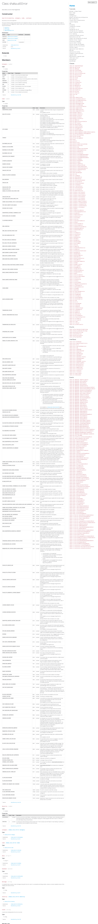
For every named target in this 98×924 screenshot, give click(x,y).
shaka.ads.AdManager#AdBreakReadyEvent (79, 426)
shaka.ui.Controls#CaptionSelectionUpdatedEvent (81, 530)
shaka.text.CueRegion (74, 175)
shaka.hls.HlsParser (74, 93)
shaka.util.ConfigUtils (75, 296)
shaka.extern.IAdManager (75, 349)
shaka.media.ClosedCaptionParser (77, 99)
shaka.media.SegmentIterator (76, 109)
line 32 (18, 48)
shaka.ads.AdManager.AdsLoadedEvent (78, 415)
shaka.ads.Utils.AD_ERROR (75, 435)
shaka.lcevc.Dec (73, 94)
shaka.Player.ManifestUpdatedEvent (78, 476)
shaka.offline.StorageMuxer (76, 138)
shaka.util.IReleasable (75, 374)
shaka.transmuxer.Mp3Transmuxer (77, 199)
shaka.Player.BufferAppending (76, 447)
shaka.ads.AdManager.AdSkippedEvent (78, 412)
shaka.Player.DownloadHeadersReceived (78, 458)
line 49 (18, 828)
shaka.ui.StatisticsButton (76, 274)
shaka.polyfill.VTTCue (74, 171)
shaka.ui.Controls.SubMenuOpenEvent (78, 525)
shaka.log (71, 96)
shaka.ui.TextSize (73, 280)
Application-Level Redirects (76, 49)
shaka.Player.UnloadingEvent (76, 512)
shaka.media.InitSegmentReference (77, 100)
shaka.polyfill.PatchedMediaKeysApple (78, 154)
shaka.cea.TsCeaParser (74, 87)
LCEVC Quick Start (73, 58)
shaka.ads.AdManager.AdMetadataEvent (78, 400)
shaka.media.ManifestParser (76, 102)
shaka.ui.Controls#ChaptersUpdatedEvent (79, 533)
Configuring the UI (74, 29)
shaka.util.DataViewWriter (76, 299)
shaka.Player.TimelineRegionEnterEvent (79, 507)
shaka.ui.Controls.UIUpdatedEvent (77, 528)
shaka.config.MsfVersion (75, 334)
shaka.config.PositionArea (76, 335)
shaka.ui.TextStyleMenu (75, 282)
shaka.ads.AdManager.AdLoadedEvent (78, 399)
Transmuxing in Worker (74, 26)
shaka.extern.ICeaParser (75, 352)
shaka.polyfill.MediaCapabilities (77, 150)
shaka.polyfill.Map (74, 147)
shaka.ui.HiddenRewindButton (76, 228)
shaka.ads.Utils (73, 79)
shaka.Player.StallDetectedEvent (77, 495)
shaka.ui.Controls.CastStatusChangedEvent (79, 516)
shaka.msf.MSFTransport (75, 123)
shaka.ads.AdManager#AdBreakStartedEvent (79, 427)
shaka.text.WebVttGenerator (76, 190)
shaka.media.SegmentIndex (75, 108)
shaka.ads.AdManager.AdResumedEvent (78, 411)
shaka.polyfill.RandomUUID (76, 160)
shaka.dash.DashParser (74, 90)
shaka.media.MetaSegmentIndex (76, 103)
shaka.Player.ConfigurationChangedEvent (79, 453)
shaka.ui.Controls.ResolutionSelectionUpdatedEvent (82, 522)
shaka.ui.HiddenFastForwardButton (77, 226)
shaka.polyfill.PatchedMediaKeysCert (78, 156)
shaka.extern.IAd (73, 347)
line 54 (18, 841)
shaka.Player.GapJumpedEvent (76, 467)
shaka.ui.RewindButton (74, 259)
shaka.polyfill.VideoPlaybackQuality (78, 168)
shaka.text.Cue (73, 174)
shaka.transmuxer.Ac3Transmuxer (77, 193)
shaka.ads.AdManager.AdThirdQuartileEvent (79, 420)
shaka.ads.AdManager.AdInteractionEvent (79, 396)
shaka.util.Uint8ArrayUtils (76, 324)
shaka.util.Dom (73, 300)
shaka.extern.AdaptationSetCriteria (78, 343)
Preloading (72, 24)
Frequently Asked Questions (76, 53)
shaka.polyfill (73, 141)
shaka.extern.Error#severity (16, 893)
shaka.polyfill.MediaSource (76, 151)
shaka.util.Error (73, 302)
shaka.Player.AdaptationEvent (76, 441)
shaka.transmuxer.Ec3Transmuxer (77, 196)
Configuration (72, 15)
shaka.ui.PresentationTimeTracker (77, 250)
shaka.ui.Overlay (73, 244)
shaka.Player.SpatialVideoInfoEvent (78, 494)
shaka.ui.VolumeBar (74, 288)
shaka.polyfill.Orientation (76, 153)
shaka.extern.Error (15, 44)
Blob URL (71, 50)
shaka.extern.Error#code (16, 839)
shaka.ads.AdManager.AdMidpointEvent (78, 402)
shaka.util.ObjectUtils (75, 314)
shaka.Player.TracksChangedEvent (77, 510)
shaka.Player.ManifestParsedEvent (77, 474)
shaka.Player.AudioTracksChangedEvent (78, 444)
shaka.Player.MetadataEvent (76, 482)
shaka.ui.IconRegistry (74, 232)
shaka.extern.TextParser (75, 370)
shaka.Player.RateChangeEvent (76, 489)
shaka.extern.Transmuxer (75, 371)
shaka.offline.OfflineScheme (76, 135)
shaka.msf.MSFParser (74, 120)
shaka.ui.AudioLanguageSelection (77, 211)
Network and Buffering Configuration (78, 17)
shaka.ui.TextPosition (74, 277)
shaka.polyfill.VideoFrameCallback (78, 166)
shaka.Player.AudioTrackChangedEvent (78, 443)
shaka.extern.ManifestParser (76, 364)
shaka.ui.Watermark (74, 290)
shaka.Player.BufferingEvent (76, 449)
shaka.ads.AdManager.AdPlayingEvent (78, 406)
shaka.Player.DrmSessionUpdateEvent (78, 459)
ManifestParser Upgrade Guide (76, 56)
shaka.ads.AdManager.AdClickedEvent (78, 381)
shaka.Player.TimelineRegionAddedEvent (79, 506)
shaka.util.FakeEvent (74, 306)
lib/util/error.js (14, 48)
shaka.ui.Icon (72, 231)
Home (72, 5)
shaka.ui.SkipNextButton (75, 268)
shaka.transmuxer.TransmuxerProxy (77, 204)
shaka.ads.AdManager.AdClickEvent (77, 382)
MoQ (70, 23)
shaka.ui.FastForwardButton (76, 223)
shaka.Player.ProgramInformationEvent (78, 488)
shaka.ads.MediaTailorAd (75, 74)
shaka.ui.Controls (73, 219)
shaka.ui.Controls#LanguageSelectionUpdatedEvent (81, 536)
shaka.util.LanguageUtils (75, 309)
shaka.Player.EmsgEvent (75, 461)
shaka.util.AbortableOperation (77, 291)
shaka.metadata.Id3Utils (75, 112)
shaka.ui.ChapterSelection (76, 214)
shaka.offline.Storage (74, 136)
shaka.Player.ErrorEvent (75, 462)
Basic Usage (72, 12)
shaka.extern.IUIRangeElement (76, 358)
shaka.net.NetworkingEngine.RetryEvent (79, 438)
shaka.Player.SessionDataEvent (77, 492)
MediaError (6, 27)
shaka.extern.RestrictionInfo (53, 405)
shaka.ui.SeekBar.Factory (75, 264)
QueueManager (72, 61)
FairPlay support (73, 47)
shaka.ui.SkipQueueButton (75, 271)
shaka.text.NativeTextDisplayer (77, 180)
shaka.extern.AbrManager (75, 341)
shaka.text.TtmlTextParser (76, 186)
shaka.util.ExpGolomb (74, 305)
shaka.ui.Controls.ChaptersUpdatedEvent (79, 518)
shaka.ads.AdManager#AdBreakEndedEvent (79, 424)
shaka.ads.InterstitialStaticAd (77, 73)
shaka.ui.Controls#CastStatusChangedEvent (79, 531)
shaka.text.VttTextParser (75, 189)
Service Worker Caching (75, 43)
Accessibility (72, 59)
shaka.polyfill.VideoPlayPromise (77, 169)
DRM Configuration (73, 18)
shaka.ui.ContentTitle (74, 216)
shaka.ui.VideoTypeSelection (76, 287)
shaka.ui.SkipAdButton (74, 267)
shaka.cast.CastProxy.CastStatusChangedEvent (80, 437)
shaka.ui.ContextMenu (74, 217)
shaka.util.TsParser (74, 323)
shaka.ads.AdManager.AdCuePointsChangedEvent (80, 390)
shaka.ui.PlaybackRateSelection (77, 247)
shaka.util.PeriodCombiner (76, 315)
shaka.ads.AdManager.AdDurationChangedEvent (80, 391)
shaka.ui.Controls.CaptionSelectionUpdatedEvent (81, 515)
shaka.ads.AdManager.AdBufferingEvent (78, 379)
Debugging (71, 14)
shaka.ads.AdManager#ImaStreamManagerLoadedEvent (81, 433)
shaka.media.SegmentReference (76, 111)
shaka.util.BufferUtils (75, 293)
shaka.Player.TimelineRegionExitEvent (78, 509)
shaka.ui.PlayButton (74, 249)
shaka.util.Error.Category (12, 38)
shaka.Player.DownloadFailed (76, 456)
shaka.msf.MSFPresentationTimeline (78, 121)
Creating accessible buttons (76, 35)
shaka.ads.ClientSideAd (75, 70)
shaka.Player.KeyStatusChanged (77, 468)
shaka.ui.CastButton (74, 213)
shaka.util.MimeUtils (74, 311)
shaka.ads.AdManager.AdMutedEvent (77, 403)
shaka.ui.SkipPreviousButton (76, 270)
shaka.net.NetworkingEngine (76, 130)
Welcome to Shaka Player (75, 11)
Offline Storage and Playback (76, 44)
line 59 (18, 854)
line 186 (19, 94)
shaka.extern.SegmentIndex (76, 367)
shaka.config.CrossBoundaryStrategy (78, 330)
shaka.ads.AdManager (74, 68)
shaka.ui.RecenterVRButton (76, 255)
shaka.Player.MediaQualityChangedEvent (79, 477)
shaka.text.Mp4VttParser (75, 178)
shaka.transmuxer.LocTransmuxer (77, 198)
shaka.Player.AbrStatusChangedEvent (78, 440)
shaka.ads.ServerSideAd (75, 76)
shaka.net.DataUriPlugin (75, 124)
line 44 (18, 894)
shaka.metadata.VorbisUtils (76, 118)
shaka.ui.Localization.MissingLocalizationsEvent (81, 546)
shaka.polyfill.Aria (74, 142)
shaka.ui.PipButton (74, 246)
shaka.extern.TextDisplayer (76, 368)
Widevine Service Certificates (77, 46)
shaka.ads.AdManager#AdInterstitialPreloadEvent (81, 430)
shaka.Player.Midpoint (74, 483)
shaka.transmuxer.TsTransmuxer (77, 207)
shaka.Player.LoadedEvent (75, 471)
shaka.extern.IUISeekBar (75, 359)
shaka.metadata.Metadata (75, 117)
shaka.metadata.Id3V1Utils (76, 114)
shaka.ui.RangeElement (74, 253)
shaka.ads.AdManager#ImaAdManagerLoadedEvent (80, 432)
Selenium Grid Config (74, 52)
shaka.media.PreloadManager (76, 105)
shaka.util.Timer (73, 321)
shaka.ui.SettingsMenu (74, 265)
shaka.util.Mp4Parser (74, 312)
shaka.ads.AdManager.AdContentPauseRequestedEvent (82, 387)
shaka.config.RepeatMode (75, 337)
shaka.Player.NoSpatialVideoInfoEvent (78, 485)
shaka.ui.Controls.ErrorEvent (76, 519)
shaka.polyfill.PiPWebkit (75, 159)
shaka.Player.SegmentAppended (76, 491)
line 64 (18, 867)
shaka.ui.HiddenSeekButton (76, 229)
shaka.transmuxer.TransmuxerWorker (78, 205)
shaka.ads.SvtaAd (73, 78)
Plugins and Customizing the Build (78, 38)
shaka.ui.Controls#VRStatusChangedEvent (79, 543)
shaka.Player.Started (74, 497)
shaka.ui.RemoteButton (74, 256)
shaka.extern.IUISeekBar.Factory (77, 361)
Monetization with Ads (74, 37)
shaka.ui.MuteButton (74, 240)
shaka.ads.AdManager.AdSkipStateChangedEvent (80, 414)
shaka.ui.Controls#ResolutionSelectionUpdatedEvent (82, 537)
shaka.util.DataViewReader (76, 297)
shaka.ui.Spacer (73, 273)
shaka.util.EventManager (75, 303)
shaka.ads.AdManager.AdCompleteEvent (78, 385)
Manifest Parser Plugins (75, 40)
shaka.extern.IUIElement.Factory (77, 356)
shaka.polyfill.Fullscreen (76, 145)
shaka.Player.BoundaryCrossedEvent (78, 446)
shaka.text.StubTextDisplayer (76, 183)
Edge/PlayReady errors (9, 30)
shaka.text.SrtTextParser (75, 181)
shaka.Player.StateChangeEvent (77, 500)
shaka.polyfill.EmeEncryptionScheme (78, 144)
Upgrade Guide (72, 55)
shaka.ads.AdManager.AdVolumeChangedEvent (79, 421)
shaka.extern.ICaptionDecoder (76, 350)
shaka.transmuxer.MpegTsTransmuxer (78, 201)
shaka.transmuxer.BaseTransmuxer (77, 195)
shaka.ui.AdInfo (73, 208)
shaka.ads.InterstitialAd (75, 71)
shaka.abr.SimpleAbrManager (76, 65)
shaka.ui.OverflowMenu (74, 243)
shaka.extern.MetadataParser (76, 365)
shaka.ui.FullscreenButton (76, 225)
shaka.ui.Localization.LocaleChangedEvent (79, 545)
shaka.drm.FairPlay (74, 91)
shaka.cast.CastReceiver (75, 82)
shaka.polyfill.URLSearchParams (77, 165)
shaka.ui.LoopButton (74, 235)
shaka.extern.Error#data (16, 852)
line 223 (19, 791)
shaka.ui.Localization (74, 234)
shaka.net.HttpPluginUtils (76, 127)
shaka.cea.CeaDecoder (74, 84)
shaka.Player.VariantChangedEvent (77, 513)
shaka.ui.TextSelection (75, 279)
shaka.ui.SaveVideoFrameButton (77, 261)
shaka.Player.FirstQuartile (76, 465)
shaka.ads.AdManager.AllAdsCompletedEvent (79, 423)
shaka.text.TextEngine (74, 184)
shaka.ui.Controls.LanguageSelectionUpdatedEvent (81, 521)
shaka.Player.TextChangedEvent (77, 503)
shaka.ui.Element (73, 222)
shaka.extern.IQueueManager (76, 353)
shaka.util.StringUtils (75, 320)
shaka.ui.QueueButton (74, 252)
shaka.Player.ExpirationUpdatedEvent (78, 464)
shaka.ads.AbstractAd (74, 67)
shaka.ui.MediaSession (74, 237)
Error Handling (73, 34)
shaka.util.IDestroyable (75, 373)
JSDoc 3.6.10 (13, 922)
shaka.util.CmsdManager (75, 294)
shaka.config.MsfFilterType (76, 332)
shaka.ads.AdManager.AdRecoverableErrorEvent (80, 409)
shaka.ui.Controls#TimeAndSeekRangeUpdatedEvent (81, 540)
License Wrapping (73, 21)
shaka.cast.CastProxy (74, 81)
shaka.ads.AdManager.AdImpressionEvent (79, 394)
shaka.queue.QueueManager (75, 172)
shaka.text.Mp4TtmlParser (75, 177)
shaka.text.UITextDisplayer (76, 187)
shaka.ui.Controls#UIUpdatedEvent (77, 542)
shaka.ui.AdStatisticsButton (76, 210)
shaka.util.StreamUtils (75, 318)
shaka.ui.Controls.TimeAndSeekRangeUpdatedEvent (81, 527)
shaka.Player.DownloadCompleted (77, 455)
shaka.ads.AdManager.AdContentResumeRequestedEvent (82, 388)
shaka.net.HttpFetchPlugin (76, 126)
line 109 (19, 908)
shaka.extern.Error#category (17, 826)
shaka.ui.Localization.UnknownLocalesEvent (80, 548)
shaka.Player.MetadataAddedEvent (77, 480)
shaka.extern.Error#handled (17, 865)
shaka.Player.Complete (74, 452)
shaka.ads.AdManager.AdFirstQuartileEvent (79, 393)
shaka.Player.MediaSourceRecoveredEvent (79, 479)
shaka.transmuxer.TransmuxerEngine (78, 202)
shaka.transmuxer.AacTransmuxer (77, 192)
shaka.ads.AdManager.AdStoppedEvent (78, 418)
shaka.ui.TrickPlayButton (75, 285)
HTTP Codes (6, 29)
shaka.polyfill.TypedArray (76, 163)
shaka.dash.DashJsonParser (76, 88)
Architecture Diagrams (74, 41)
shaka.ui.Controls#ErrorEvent (76, 534)
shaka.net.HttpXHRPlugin (75, 129)
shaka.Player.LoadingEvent (76, 473)
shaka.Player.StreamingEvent (76, 501)
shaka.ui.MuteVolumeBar (75, 241)
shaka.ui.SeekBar (73, 262)
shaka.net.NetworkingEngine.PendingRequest (80, 133)
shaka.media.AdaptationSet (76, 97)
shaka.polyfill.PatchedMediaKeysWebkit (79, 157)
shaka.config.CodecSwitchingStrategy (78, 329)
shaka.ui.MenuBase (73, 238)
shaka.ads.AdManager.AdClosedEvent (78, 384)
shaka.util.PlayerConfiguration (77, 317)
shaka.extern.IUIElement (75, 355)
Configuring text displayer (76, 31)
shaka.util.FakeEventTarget (76, 308)
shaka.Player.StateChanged (76, 498)
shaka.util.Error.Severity (12, 36)
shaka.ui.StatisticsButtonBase (77, 276)
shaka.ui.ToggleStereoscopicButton (78, 284)
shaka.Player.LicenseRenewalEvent (77, 470)
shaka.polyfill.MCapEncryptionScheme (78, 148)
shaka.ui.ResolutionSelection (76, 258)
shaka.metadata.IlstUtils (75, 115)
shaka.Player (72, 139)
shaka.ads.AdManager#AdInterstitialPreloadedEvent (82, 429)
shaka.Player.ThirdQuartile (76, 504)
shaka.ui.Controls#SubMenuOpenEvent (78, 539)
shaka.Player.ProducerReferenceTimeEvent (79, 486)
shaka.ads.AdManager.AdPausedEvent (78, 405)
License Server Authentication (77, 20)
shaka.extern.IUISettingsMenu (76, 362)
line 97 (18, 881)
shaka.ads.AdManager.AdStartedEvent (78, 417)
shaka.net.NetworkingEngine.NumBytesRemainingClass (82, 132)
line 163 (19, 815)
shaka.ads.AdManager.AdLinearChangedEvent (79, 397)
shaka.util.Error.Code (11, 40)
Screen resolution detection (76, 32)
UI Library (72, 28)
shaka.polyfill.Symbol (74, 162)
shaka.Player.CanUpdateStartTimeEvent (78, 450)
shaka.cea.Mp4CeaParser (75, 85)
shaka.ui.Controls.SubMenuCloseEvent (78, 524)
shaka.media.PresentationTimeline (77, 106)
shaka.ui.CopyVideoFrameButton (77, 220)
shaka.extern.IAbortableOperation (77, 346)
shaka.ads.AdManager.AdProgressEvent (78, 408)
